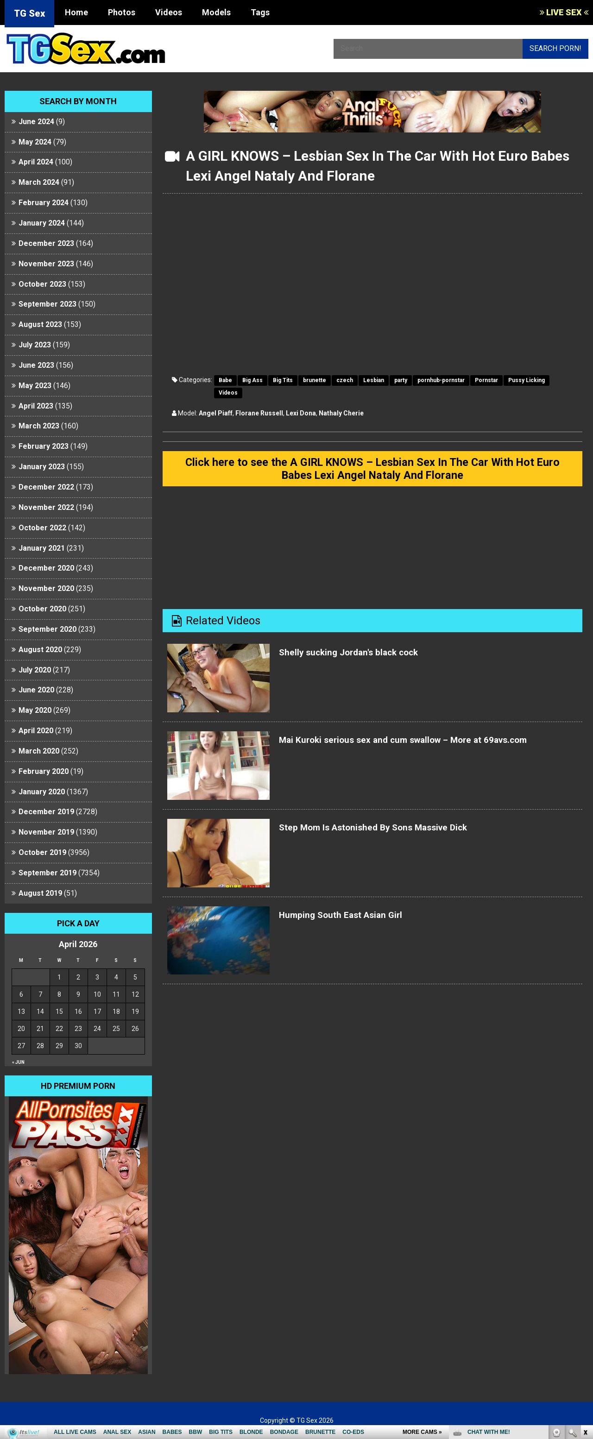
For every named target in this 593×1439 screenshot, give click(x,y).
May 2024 (35, 142)
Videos (168, 12)
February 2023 (44, 446)
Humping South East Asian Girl (356, 921)
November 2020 (46, 588)
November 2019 (46, 832)
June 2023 (36, 365)
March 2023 (39, 425)
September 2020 (47, 629)
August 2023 (40, 324)
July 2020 (35, 670)
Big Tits (283, 380)
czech (344, 380)
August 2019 (40, 893)
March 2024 (39, 182)
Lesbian (373, 380)
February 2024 (44, 202)
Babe (225, 380)
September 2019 (47, 872)
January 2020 (42, 791)
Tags (260, 12)
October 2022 (42, 527)
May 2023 (35, 385)
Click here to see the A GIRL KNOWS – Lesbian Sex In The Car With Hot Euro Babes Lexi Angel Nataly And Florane (372, 472)
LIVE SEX (564, 12)
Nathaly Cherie (341, 413)
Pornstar (486, 380)
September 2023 (47, 304)
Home (76, 12)
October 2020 (42, 608)
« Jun (18, 1062)
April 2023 (36, 406)
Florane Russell (259, 413)
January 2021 (42, 548)
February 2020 (44, 771)
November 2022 (46, 507)
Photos (121, 12)
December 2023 (46, 243)
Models (216, 12)
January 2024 (42, 223)
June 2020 (36, 689)
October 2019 (42, 852)
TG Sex (29, 13)
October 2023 (42, 284)
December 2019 (46, 811)
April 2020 (36, 730)
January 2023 (42, 466)
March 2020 (39, 751)
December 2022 (46, 487)
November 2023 (46, 263)
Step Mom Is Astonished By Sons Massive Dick (398, 834)
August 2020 (40, 649)
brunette (314, 380)
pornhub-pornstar (441, 380)
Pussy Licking (526, 380)
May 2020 (35, 710)
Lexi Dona (301, 413)
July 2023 (35, 344)
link (585, 1294)
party (400, 380)
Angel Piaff (216, 413)
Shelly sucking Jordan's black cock (366, 659)
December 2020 (46, 568)
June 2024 (36, 121)
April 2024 (36, 161)
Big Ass (252, 380)
